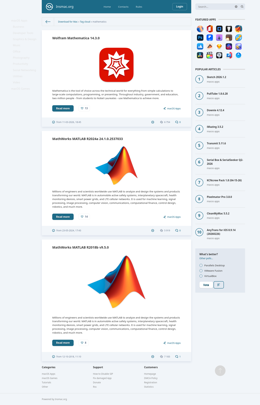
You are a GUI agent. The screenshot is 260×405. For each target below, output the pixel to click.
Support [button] (98, 367)
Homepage (150, 373)
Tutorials (46, 382)
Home (107, 6)
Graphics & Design (25, 43)
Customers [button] (151, 367)
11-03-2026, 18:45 (71, 122)
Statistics (149, 386)
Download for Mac (68, 21)
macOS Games (21, 101)
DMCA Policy (151, 378)
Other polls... (206, 258)
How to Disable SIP (103, 373)
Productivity (21, 72)
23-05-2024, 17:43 (71, 230)
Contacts (123, 6)
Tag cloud (85, 21)
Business (19, 28)
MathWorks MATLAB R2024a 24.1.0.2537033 (87, 139)
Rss (95, 386)
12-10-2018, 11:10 (71, 356)
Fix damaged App (102, 378)
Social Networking (25, 79)
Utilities (18, 87)
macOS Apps (20, 21)
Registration (150, 382)
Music (17, 50)
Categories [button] (48, 367)
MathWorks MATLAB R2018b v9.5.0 (80, 247)
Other (45, 386)
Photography (22, 65)
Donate (97, 382)
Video (17, 94)
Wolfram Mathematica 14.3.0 (75, 38)
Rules (139, 6)
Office (17, 57)
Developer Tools (23, 35)
